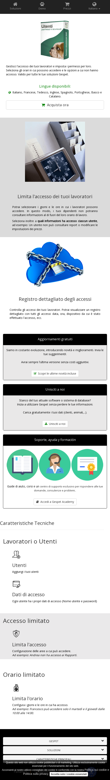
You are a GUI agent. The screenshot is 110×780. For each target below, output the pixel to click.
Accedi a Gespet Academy (55, 502)
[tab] (55, 741)
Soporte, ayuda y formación (55, 439)
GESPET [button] (53, 741)
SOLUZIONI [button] (53, 750)
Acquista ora (55, 104)
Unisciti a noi (55, 389)
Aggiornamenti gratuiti (55, 339)
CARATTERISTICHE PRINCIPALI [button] (53, 759)
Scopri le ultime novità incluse (55, 373)
